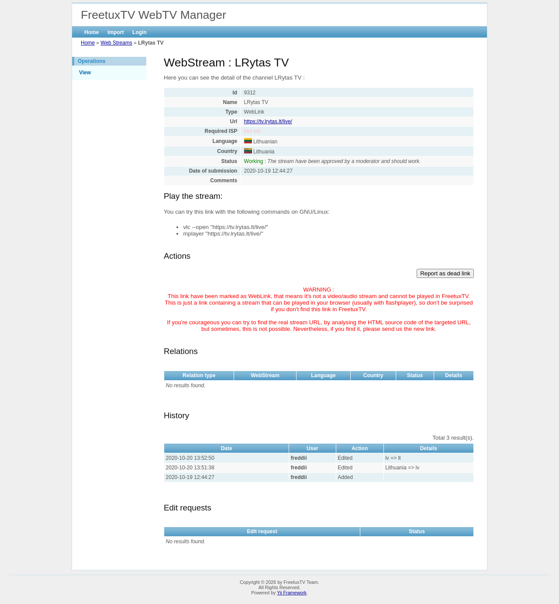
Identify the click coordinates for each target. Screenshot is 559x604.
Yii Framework (292, 592)
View (85, 72)
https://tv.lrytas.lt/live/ (268, 121)
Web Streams (116, 43)
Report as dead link (445, 273)
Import (115, 32)
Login (139, 32)
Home (91, 32)
